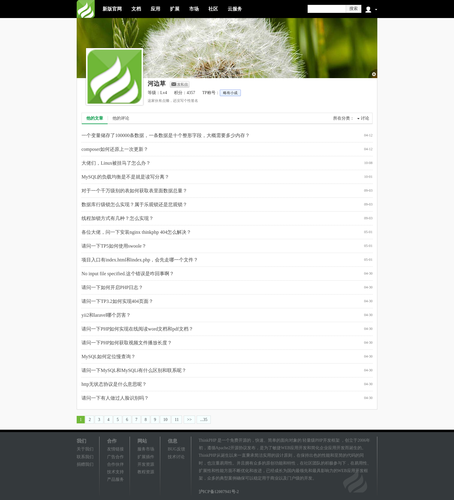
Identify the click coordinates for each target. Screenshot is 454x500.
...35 (203, 419)
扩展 (174, 8)
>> (189, 419)
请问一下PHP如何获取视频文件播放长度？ (126, 342)
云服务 (235, 8)
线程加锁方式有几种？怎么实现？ (117, 218)
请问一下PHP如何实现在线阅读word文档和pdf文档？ (137, 328)
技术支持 (115, 472)
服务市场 (145, 449)
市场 (194, 8)
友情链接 (115, 449)
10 (165, 419)
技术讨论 (176, 457)
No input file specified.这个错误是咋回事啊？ (127, 273)
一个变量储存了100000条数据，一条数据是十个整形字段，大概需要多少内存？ (165, 135)
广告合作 (115, 457)
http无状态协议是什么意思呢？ (114, 384)
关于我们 (85, 449)
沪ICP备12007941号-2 (219, 491)
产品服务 (115, 479)
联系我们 (85, 457)
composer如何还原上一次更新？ (114, 149)
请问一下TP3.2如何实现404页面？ (117, 301)
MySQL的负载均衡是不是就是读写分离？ (125, 176)
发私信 (179, 84)
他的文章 (94, 118)
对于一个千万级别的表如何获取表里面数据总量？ (134, 190)
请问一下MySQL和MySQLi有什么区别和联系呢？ (133, 370)
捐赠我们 (85, 464)
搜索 (353, 8)
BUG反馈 (176, 449)
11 (177, 419)
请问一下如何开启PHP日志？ (112, 287)
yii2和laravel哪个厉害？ (106, 315)
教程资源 (145, 472)
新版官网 (112, 8)
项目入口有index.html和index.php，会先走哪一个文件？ (139, 259)
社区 (213, 8)
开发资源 (145, 464)
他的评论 (120, 118)
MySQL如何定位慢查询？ (108, 356)
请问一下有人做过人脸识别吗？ (115, 398)
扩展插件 (145, 457)
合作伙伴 (115, 464)
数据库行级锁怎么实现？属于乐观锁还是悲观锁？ (134, 204)
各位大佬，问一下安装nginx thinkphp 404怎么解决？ (136, 232)
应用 (155, 8)
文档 (136, 8)
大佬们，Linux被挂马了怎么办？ (116, 163)
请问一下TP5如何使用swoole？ (113, 245)
